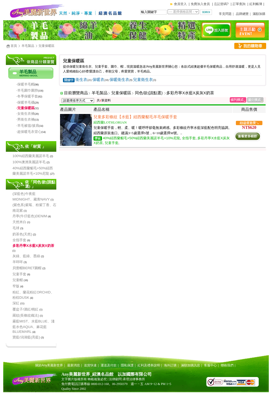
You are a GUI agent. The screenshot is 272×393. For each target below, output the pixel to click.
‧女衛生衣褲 (25, 114)
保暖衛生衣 (119, 79)
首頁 (14, 46)
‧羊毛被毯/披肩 (27, 126)
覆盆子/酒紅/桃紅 (25, 309)
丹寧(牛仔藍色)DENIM (29, 216)
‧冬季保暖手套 (27, 96)
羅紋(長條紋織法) (25, 315)
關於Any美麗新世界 (49, 365)
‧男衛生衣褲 (25, 119)
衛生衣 (81, 79)
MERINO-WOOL (28, 75)
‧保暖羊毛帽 (25, 84)
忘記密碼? (221, 4)
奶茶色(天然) (22, 234)
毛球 (15, 228)
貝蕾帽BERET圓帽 (26, 268)
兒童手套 (19, 274)
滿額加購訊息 (190, 365)
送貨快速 (90, 365)
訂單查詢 (239, 4)
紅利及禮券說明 (149, 365)
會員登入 (180, 4)
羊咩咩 (17, 262)
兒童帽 (17, 280)
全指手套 (19, 240)
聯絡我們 (227, 365)
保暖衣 (98, 79)
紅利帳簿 (255, 4)
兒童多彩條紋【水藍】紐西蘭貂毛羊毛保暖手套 (135, 117)
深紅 (15, 303)
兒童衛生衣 (143, 79)
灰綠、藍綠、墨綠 (26, 256)
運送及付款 (109, 365)
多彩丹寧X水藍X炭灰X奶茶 (33, 246)
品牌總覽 (242, 14)
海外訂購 (170, 365)
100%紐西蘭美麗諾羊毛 (30, 156)
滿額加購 (259, 14)
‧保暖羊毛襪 (25, 102)
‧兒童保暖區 (25, 108)
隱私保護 (127, 365)
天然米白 (19, 222)
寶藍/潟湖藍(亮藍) (26, 337)
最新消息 (73, 365)
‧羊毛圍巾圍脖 (27, 90)
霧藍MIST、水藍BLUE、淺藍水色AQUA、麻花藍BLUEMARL (33, 326)
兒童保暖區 (46, 46)
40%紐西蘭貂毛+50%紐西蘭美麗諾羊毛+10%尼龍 (141, 138)
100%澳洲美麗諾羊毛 (29, 162)
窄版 (15, 286)
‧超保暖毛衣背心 (28, 132)
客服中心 (210, 365)
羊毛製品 (28, 46)
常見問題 (225, 14)
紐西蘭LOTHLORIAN (110, 122)
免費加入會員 (200, 4)
